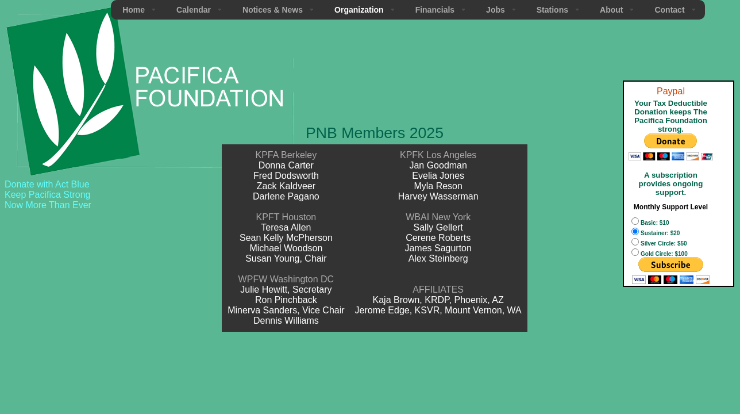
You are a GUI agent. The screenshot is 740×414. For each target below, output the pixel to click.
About (611, 9)
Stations (552, 9)
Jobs (495, 9)
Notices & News (272, 9)
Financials (434, 9)
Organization (359, 9)
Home (133, 9)
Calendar (193, 9)
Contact (669, 9)
